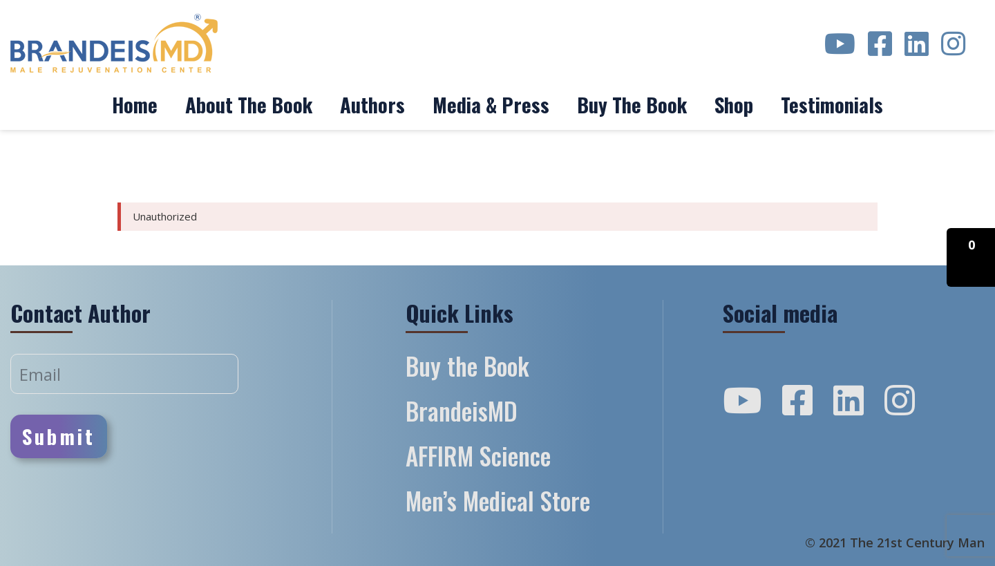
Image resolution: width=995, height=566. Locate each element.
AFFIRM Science (478, 455)
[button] (971, 257)
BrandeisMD (462, 410)
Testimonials (832, 104)
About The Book (248, 104)
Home (135, 104)
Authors (372, 104)
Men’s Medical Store (498, 500)
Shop (733, 104)
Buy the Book (632, 104)
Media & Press (491, 104)
